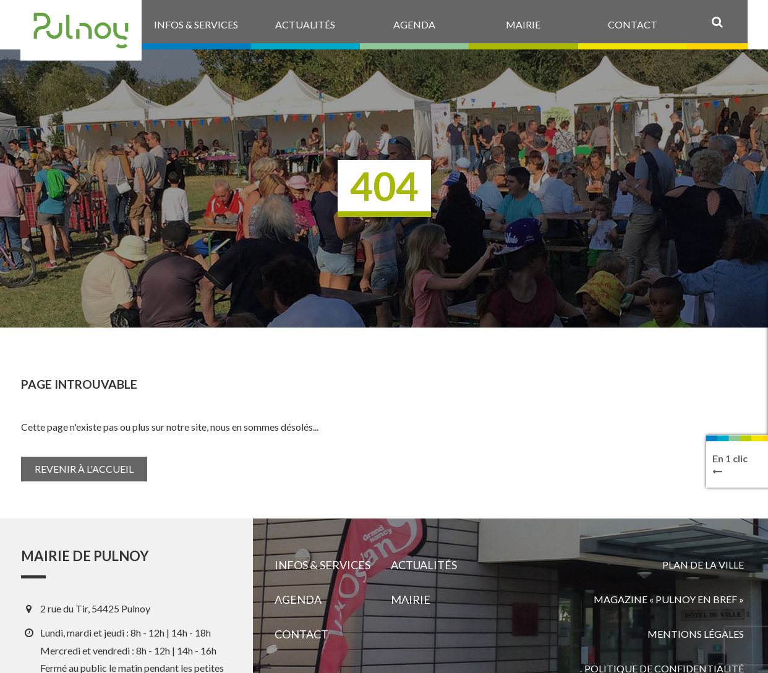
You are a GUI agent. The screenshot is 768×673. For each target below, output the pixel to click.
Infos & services (322, 565)
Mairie (410, 599)
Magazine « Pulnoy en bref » (669, 599)
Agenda (298, 599)
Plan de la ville (703, 564)
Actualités (424, 565)
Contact (301, 634)
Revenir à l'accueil (84, 469)
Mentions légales (695, 634)
